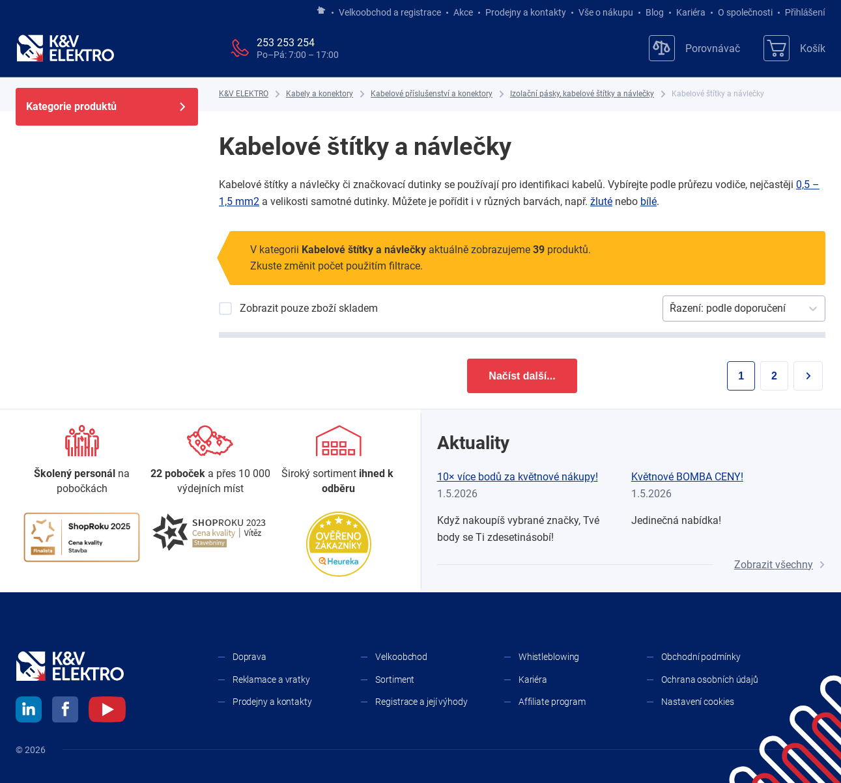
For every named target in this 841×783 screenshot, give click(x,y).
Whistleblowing (549, 657)
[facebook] (65, 711)
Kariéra (691, 12)
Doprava (249, 657)
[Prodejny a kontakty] (210, 460)
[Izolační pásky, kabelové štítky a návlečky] (582, 94)
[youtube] (107, 711)
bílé (648, 201)
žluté (601, 201)
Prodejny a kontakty (525, 12)
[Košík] (794, 48)
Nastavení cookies (697, 701)
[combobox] (671, 308)
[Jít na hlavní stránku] (321, 11)
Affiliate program (552, 701)
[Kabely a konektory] (319, 94)
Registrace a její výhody (421, 701)
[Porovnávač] (694, 48)
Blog (655, 12)
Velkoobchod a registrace (390, 12)
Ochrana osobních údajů (709, 679)
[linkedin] (29, 711)
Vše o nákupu (605, 12)
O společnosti (745, 12)
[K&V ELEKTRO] (65, 48)
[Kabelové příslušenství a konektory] (431, 94)
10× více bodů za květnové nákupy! (517, 477)
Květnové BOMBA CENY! (687, 477)
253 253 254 (286, 42)
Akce (463, 12)
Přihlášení (801, 12)
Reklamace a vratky (271, 679)
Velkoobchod (401, 657)
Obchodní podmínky (700, 657)
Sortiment (394, 679)
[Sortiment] (338, 460)
